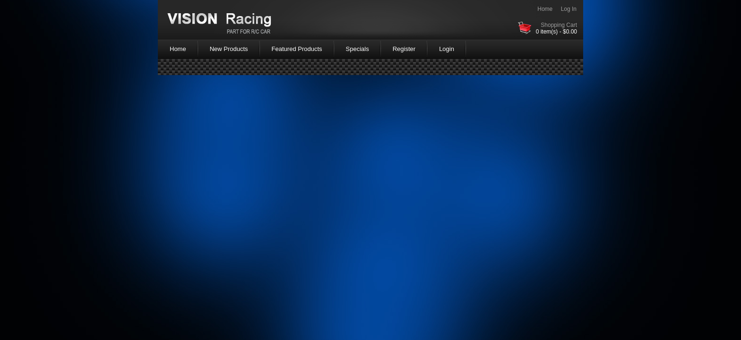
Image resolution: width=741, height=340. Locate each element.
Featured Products (297, 48)
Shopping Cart (559, 25)
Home (544, 9)
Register (404, 48)
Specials (357, 48)
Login (446, 48)
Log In (569, 9)
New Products (229, 48)
